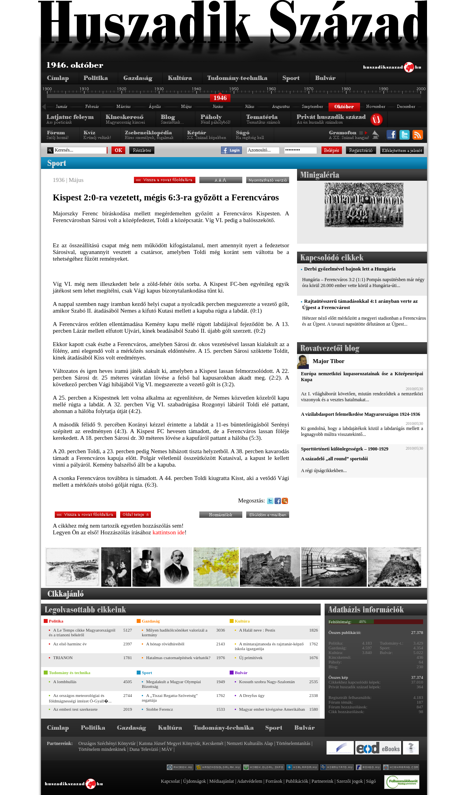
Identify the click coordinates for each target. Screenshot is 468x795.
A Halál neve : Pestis (257, 630)
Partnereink (322, 781)
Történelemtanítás (293, 743)
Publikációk (297, 781)
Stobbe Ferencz (159, 709)
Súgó (371, 781)
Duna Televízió (143, 749)
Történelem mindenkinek (102, 749)
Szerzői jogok (350, 781)
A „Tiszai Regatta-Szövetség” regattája (170, 697)
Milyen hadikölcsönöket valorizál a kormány (174, 632)
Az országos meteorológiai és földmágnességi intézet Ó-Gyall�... (80, 698)
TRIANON (63, 657)
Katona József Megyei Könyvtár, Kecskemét (181, 743)
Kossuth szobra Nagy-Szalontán (267, 681)
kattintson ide (168, 532)
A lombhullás (64, 681)
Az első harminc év (70, 643)
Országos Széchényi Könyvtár (107, 743)
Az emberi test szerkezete (75, 709)
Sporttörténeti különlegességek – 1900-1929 (344, 449)
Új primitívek (251, 657)
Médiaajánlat (221, 781)
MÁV (167, 749)
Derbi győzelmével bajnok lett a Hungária (350, 269)
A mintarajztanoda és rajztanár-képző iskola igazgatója (269, 646)
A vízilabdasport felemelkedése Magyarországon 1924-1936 (360, 414)
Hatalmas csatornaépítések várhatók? (178, 657)
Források (274, 781)
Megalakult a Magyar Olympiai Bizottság (171, 684)
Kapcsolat (170, 781)
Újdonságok (194, 781)
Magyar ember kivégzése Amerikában (272, 709)
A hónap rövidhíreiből (165, 643)
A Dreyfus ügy (252, 695)
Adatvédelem (249, 781)
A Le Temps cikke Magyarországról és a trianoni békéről (82, 632)
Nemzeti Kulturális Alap (250, 743)
